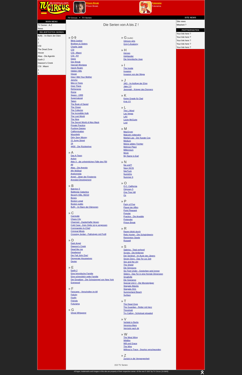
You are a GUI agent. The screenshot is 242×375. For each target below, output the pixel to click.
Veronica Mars (130, 325)
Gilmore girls (129, 41)
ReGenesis (76, 89)
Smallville (127, 277)
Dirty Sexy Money (79, 137)
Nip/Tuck (127, 171)
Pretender (128, 219)
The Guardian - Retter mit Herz (137, 307)
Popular (127, 213)
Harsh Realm (77, 68)
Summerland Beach (132, 292)
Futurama (156, 3)
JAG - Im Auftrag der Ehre (135, 83)
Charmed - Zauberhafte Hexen (85, 222)
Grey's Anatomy (130, 44)
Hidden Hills (76, 71)
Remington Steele (131, 237)
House (41, 53)
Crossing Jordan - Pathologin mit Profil (88, 234)
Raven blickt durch (132, 231)
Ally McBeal (76, 171)
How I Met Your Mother (81, 77)
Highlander (128, 56)
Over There (76, 86)
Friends (74, 301)
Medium (127, 141)
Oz (124, 195)
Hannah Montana (79, 65)
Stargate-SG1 (129, 289)
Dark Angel (76, 243)
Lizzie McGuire (130, 120)
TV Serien (87, 18)
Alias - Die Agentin (46, 56)
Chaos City (76, 219)
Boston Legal (77, 201)
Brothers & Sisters (79, 44)
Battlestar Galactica (80, 192)
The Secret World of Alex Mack (85, 122)
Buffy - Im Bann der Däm (49, 36)
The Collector (77, 110)
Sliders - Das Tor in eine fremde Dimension (143, 274)
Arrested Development (81, 180)
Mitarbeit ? (181, 25)
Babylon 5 (75, 189)
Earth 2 (41, 59)
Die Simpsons (129, 268)
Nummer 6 (128, 177)
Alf (72, 164)
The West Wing (130, 337)
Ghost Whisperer (78, 313)
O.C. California (130, 186)
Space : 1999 (77, 95)
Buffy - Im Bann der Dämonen (84, 207)
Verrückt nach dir (131, 328)
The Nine (75, 119)
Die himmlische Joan (133, 59)
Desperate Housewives (81, 258)
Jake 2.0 (127, 86)
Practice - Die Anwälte (133, 216)
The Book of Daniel (79, 104)
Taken (73, 101)
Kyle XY (127, 101)
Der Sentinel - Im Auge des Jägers (139, 256)
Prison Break (92, 3)
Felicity (74, 295)
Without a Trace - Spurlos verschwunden (142, 349)
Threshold (128, 310)
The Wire (127, 346)
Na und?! (127, 165)
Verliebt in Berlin (131, 322)
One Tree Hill (129, 192)
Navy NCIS (128, 168)
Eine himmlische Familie (82, 273)
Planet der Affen (130, 207)
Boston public (77, 204)
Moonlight (75, 134)
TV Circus (72, 18)
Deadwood (76, 252)
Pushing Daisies (78, 128)
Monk (126, 153)
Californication (77, 131)
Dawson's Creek (45, 63)
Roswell (127, 240)
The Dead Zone (45, 49)
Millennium (128, 150)
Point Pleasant (130, 210)
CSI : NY (75, 56)
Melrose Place (130, 147)
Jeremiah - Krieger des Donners (138, 89)
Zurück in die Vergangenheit (136, 358)
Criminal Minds (78, 231)
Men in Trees (77, 83)
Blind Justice (76, 41)
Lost (125, 123)
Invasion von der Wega (134, 74)
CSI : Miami (43, 66)
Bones (74, 198)
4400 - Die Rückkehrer (81, 146)
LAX (125, 116)
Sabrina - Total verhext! (134, 250)
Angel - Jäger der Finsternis (83, 177)
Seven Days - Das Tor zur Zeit (137, 259)
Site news (181, 21)
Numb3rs (127, 174)
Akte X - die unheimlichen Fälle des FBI (89, 161)
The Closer (76, 107)
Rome (73, 92)
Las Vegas (128, 113)
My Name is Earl (131, 156)
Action (74, 158)
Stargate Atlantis (131, 286)
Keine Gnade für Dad (133, 98)
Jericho (74, 80)
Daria (73, 59)
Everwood (75, 282)
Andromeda (76, 174)
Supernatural (77, 98)
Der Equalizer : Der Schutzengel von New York (92, 279)
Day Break (75, 62)
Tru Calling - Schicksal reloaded (138, 313)
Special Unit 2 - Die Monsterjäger (138, 283)
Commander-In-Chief (80, 228)
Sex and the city (130, 262)
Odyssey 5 (128, 189)
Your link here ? (184, 34)
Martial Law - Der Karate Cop (136, 138)
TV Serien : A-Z (45, 25)
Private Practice (78, 125)
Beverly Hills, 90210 (80, 195)
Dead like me (77, 249)
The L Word (128, 110)
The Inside (128, 68)
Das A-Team (76, 155)
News (40, 28)
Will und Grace (130, 343)
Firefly (73, 298)
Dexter (74, 261)
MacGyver (128, 132)
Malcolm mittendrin (132, 135)
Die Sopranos (129, 280)
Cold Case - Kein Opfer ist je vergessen (89, 225)
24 (72, 143)
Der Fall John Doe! (79, 255)
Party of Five (129, 204)
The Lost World (78, 116)
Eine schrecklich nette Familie (84, 276)
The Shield (128, 265)
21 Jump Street (78, 140)
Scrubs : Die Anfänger (133, 253)
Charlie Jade (76, 47)
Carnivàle (75, 216)
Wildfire (126, 340)
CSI (39, 46)
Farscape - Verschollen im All (84, 292)
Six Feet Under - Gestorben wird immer (141, 271)
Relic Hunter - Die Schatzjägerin (138, 234)
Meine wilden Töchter (133, 144)
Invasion (127, 71)
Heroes (126, 53)
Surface (127, 295)
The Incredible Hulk (80, 113)
